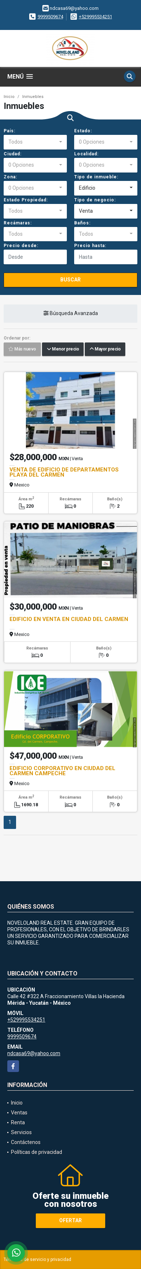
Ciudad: (13, 153)
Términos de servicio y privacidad (37, 1259)
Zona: (10, 176)
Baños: (82, 223)
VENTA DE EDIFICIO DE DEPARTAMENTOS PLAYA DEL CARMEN (64, 472)
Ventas (19, 1112)
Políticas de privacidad (36, 1152)
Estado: (83, 130)
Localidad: (86, 153)
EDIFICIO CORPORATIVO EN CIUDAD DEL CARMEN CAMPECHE (62, 771)
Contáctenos (26, 1142)
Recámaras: (18, 223)
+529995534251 (95, 16)
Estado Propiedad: (26, 199)
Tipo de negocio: (95, 199)
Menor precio (63, 349)
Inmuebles (32, 96)
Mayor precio (105, 349)
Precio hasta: (90, 245)
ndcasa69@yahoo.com (33, 1053)
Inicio (9, 96)
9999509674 (50, 16)
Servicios (21, 1132)
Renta (18, 1122)
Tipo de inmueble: (96, 176)
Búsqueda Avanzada (70, 314)
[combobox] (35, 142)
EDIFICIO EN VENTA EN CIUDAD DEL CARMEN (68, 619)
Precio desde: (21, 245)
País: (9, 130)
